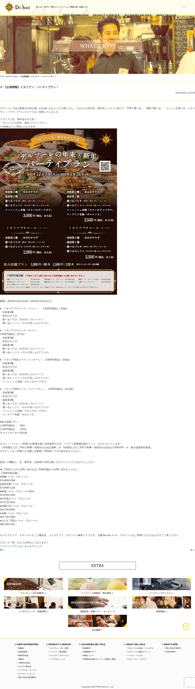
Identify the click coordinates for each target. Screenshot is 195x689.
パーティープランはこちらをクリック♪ (21, 546)
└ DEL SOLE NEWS (172, 648)
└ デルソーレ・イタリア (136, 659)
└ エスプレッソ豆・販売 (58, 648)
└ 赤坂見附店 (22, 652)
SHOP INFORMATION (76, 15)
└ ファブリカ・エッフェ (27, 670)
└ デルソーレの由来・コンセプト (140, 648)
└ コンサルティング (56, 659)
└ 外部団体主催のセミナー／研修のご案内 (98, 659)
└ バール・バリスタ (134, 655)
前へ (2, 550)
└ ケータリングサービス (58, 655)
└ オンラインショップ (26, 674)
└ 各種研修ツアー (88, 652)
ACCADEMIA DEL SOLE (138, 15)
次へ (192, 550)
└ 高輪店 (20, 648)
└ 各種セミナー (87, 655)
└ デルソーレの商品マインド (138, 652)
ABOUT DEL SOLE (166, 15)
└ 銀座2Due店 (22, 655)
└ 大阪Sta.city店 (23, 663)
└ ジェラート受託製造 (57, 652)
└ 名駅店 (20, 659)
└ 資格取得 (85, 648)
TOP (2, 76)
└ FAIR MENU (170, 652)
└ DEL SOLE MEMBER (26, 677)
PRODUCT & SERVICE (106, 15)
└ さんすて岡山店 (24, 666)
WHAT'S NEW (11, 76)
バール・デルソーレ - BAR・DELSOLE (17, 7)
